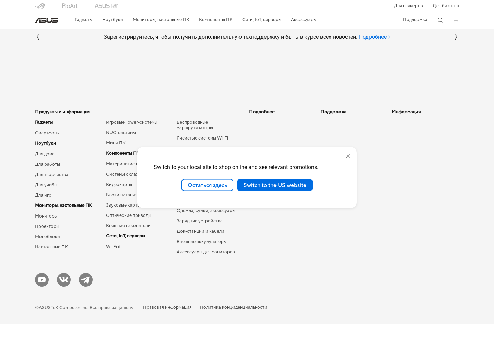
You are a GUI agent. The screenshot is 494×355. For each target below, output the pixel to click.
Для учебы (46, 216)
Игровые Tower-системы (131, 153)
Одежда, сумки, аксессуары (206, 241)
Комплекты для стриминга (204, 231)
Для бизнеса (446, 6)
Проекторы (47, 257)
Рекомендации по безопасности (338, 213)
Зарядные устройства (200, 252)
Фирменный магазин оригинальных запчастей (418, 197)
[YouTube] (42, 311)
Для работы (47, 195)
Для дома (45, 185)
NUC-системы (121, 163)
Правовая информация (167, 338)
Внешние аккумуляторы (202, 272)
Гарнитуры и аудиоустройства (209, 221)
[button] (408, 6)
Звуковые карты (123, 236)
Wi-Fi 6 (113, 277)
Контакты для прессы (414, 174)
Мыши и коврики (195, 210)
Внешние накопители (128, 256)
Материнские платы (127, 195)
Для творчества (51, 205)
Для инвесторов (409, 163)
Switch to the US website (275, 184)
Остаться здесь (207, 184)
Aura (254, 225)
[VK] (64, 311)
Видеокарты (119, 215)
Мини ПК (116, 174)
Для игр (43, 226)
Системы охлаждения (129, 205)
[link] (46, 20)
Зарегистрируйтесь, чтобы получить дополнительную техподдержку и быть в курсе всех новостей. (247, 37)
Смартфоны (47, 164)
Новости (401, 153)
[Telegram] (86, 311)
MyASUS (329, 236)
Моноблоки (47, 267)
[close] (348, 156)
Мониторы (46, 247)
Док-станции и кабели (200, 262)
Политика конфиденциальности (233, 338)
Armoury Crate (264, 215)
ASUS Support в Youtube (346, 226)
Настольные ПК (51, 278)
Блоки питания (122, 226)
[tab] (375, 37)
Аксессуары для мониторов (206, 283)
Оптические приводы (128, 246)
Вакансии (402, 184)
